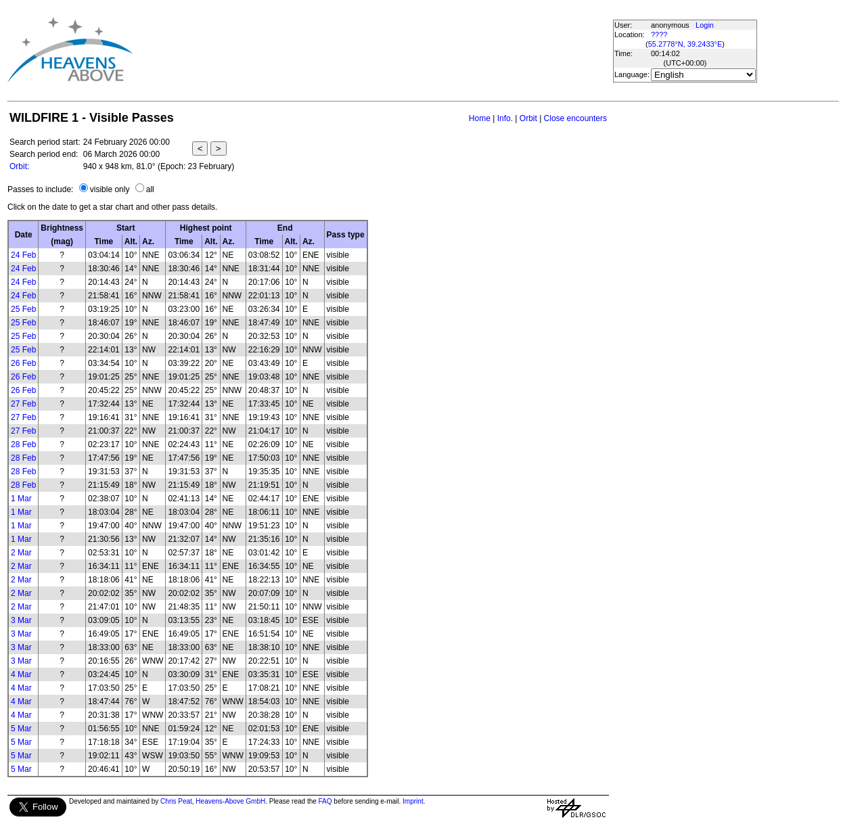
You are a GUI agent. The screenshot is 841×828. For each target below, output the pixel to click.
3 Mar (21, 620)
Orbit (528, 118)
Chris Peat (176, 801)
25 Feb (23, 309)
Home (480, 118)
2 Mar (21, 552)
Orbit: (19, 166)
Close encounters (575, 118)
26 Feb (23, 363)
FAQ (325, 801)
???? (659, 34)
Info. (505, 118)
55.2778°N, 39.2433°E (685, 44)
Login (705, 25)
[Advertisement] (377, 49)
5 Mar (21, 728)
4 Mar (21, 674)
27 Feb (23, 404)
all (150, 189)
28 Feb (23, 444)
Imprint (413, 801)
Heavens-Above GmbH (230, 801)
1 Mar (21, 498)
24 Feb (23, 255)
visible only (110, 189)
